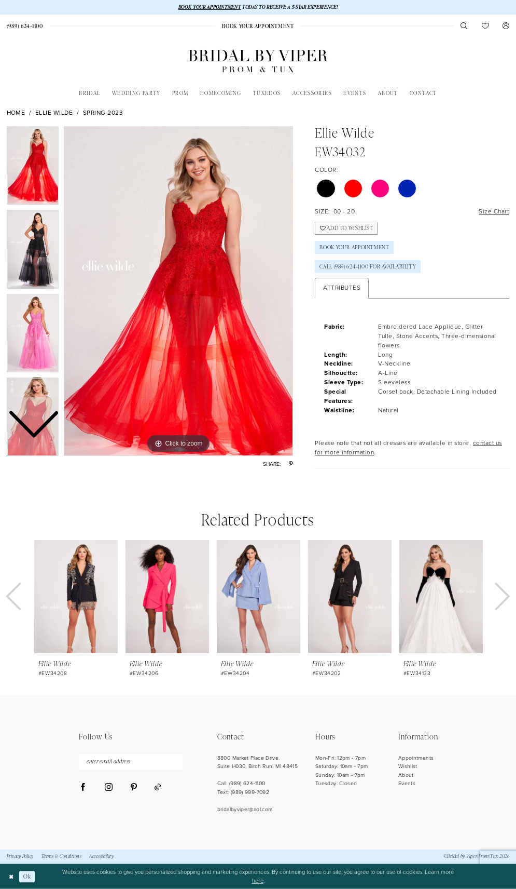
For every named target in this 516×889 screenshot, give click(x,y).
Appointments (416, 758)
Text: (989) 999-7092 (243, 792)
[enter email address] (131, 761)
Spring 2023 (103, 113)
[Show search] (464, 26)
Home (16, 113)
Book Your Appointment (354, 247)
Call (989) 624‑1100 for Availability (367, 266)
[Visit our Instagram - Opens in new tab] (108, 787)
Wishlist (407, 766)
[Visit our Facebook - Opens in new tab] (83, 787)
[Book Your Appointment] (258, 26)
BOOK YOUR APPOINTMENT (209, 7)
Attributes (341, 287)
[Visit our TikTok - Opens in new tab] (157, 787)
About (406, 775)
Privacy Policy (20, 856)
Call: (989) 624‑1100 (241, 783)
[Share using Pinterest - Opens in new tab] (290, 464)
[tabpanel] (178, 291)
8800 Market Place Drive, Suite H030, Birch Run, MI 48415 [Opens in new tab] (257, 762)
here (257, 881)
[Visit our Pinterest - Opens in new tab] (133, 787)
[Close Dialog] (11, 876)
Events (406, 783)
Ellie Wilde (54, 113)
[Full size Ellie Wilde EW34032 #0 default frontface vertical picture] (178, 291)
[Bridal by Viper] (258, 61)
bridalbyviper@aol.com (245, 809)
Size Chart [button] (494, 211)
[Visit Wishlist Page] (485, 26)
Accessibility (101, 856)
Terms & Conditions (61, 856)
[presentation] (76, 596)
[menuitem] (258, 26)
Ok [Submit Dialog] (27, 876)
